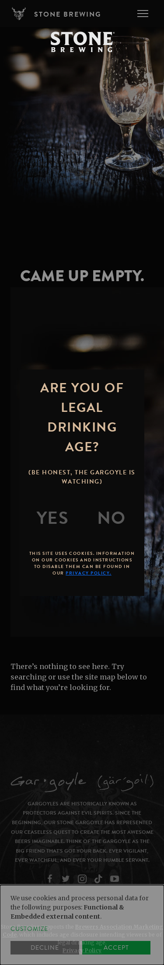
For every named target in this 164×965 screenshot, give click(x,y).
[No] (111, 518)
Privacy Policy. (89, 573)
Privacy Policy (82, 950)
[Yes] (52, 518)
